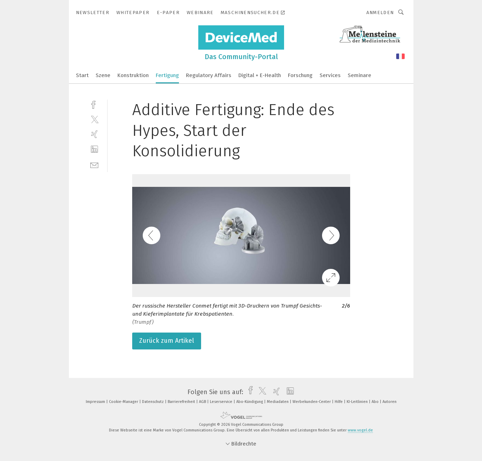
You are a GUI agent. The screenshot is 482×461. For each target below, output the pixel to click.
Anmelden (380, 12)
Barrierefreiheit (182, 401)
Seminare (359, 75)
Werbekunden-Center (312, 401)
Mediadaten (278, 401)
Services (330, 75)
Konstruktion (133, 75)
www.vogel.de (360, 430)
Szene (103, 75)
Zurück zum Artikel (166, 341)
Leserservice (221, 401)
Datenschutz (153, 401)
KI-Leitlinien (358, 401)
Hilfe (339, 401)
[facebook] (94, 104)
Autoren (390, 401)
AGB (203, 401)
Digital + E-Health (259, 75)
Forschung (300, 75)
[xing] (94, 134)
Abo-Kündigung (250, 401)
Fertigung (167, 75)
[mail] (94, 164)
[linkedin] (94, 149)
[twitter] (94, 119)
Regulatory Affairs (208, 75)
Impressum (96, 401)
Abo (376, 401)
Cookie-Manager (124, 401)
